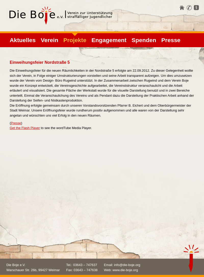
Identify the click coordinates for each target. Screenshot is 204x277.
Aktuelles (23, 40)
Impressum (196, 7)
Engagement (109, 40)
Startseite (182, 7)
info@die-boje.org (127, 265)
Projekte (74, 40)
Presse (171, 40)
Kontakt (189, 7)
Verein (49, 40)
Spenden (144, 40)
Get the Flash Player (25, 128)
